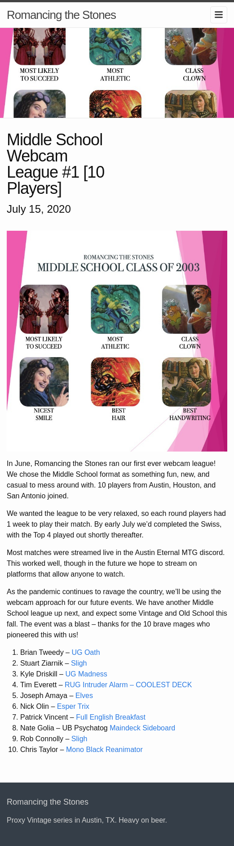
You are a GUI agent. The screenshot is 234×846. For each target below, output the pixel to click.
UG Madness (86, 674)
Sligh (79, 663)
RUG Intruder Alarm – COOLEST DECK (128, 685)
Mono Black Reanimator (104, 749)
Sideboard (158, 728)
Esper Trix (73, 706)
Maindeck (125, 728)
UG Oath (85, 652)
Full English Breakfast (111, 717)
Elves (84, 695)
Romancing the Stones (61, 15)
